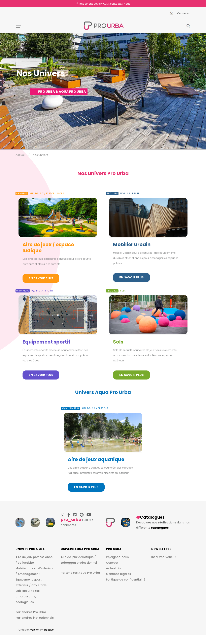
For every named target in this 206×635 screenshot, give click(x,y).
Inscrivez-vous (163, 557)
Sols (118, 342)
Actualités (113, 568)
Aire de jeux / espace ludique (48, 247)
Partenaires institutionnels (34, 618)
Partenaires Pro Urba (30, 612)
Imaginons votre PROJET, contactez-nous (104, 3)
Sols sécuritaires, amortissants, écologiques (27, 596)
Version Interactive (42, 629)
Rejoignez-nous (117, 557)
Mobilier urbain (132, 244)
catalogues (160, 528)
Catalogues (152, 517)
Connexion (184, 13)
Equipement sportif (46, 342)
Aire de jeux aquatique (96, 459)
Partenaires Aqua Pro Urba (80, 573)
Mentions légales (118, 574)
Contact (112, 563)
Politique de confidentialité (125, 580)
